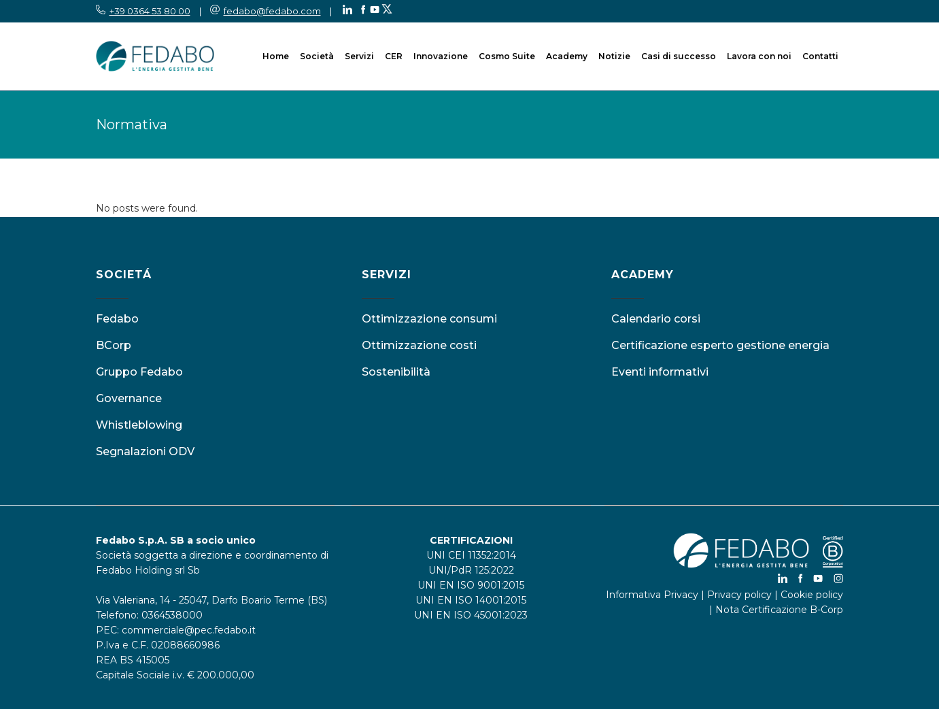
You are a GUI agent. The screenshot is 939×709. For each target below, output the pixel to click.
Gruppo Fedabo (139, 371)
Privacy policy (739, 595)
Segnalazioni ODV (145, 451)
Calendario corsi (655, 318)
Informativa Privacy (652, 595)
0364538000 (172, 615)
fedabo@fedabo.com (272, 10)
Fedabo (117, 318)
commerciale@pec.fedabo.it (189, 630)
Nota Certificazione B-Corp (779, 610)
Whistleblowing (139, 424)
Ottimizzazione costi (419, 345)
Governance (129, 398)
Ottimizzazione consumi (429, 318)
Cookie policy (812, 595)
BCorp (113, 345)
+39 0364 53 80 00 (149, 10)
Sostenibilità (396, 371)
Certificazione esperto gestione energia (720, 345)
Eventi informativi (659, 371)
